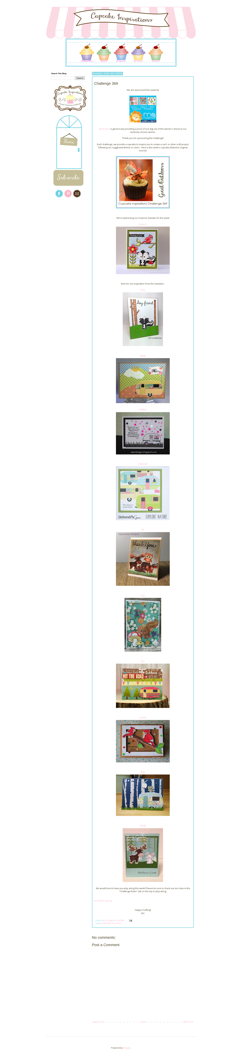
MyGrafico (104, 128)
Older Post (188, 1021)
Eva (143, 595)
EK (143, 529)
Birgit (143, 355)
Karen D (143, 224)
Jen (143, 661)
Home (143, 1021)
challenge (106, 923)
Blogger (127, 1047)
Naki (143, 772)
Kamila (142, 717)
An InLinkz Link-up (103, 900)
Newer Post (98, 1021)
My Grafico (116, 923)
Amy (143, 289)
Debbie (143, 409)
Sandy (143, 825)
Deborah (142, 463)
